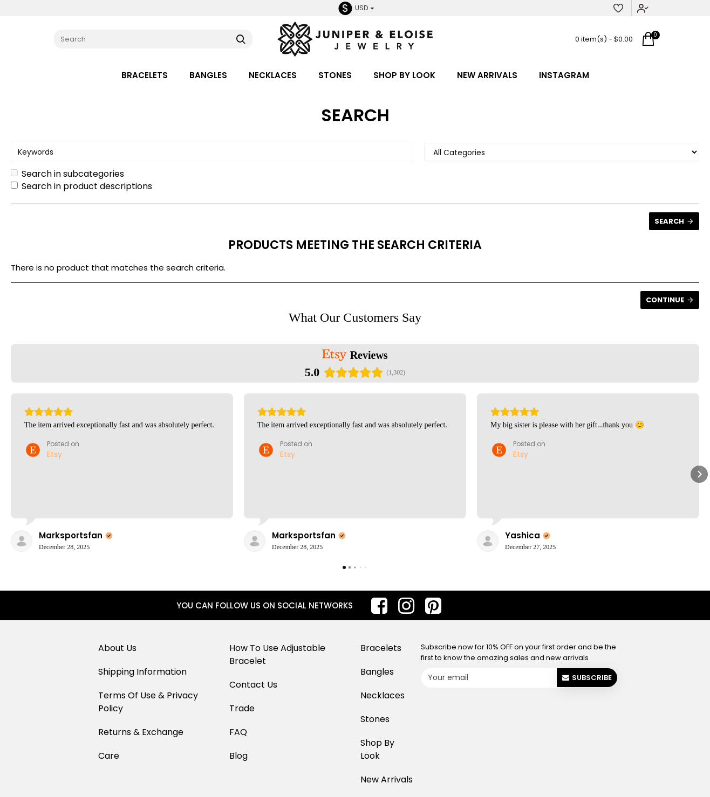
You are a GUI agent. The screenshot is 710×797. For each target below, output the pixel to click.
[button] (10, 474)
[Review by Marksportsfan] (76, 535)
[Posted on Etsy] (51, 449)
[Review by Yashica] (527, 535)
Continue (665, 300)
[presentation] (504, 711)
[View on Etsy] (21, 541)
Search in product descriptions (81, 186)
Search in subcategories (67, 174)
